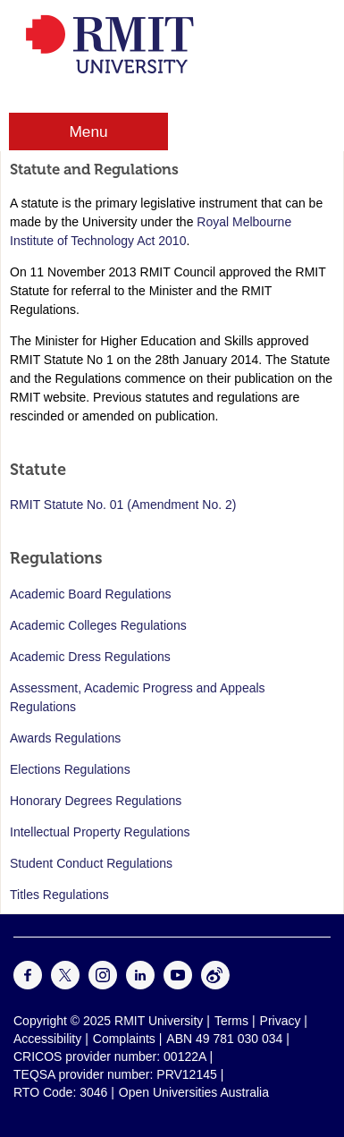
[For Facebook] (27, 985)
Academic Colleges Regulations (98, 625)
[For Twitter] (65, 985)
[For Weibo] (215, 985)
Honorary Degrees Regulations (95, 800)
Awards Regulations (65, 738)
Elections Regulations (70, 769)
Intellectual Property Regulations (100, 832)
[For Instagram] (102, 985)
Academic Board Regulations (91, 594)
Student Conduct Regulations (91, 863)
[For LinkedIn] (140, 985)
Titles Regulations (59, 894)
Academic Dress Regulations (90, 656)
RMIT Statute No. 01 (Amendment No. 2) (123, 504)
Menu (88, 131)
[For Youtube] (178, 985)
